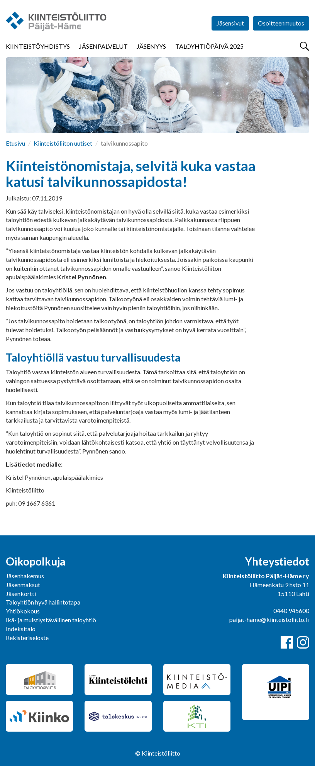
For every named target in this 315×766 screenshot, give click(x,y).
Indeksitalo (21, 628)
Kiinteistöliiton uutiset (63, 143)
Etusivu (15, 143)
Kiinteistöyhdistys (38, 46)
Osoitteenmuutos (281, 23)
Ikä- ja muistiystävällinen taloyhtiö (51, 619)
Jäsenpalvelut (103, 46)
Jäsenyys (151, 46)
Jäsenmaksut (23, 584)
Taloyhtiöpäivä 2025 (209, 46)
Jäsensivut (230, 23)
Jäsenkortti (21, 593)
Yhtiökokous (23, 611)
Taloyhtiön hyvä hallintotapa (43, 602)
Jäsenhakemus (25, 575)
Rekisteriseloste (27, 637)
